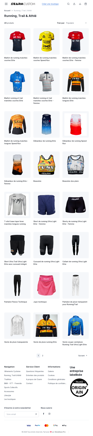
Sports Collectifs (11, 387)
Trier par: (61, 23)
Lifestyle (7, 395)
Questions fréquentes (35, 371)
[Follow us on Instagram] (49, 413)
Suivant (82, 356)
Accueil (7, 10)
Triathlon (7, 379)
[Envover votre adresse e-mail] (36, 414)
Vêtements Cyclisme (12, 371)
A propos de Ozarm (34, 379)
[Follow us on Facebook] (43, 413)
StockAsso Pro (60, 432)
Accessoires (9, 391)
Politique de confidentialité (57, 383)
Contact (29, 383)
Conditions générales (56, 379)
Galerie (51, 371)
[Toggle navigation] (6, 4)
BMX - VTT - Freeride (13, 383)
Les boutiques (10, 399)
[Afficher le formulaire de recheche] (68, 4)
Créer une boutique (50, 4)
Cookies (51, 375)
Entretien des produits (35, 375)
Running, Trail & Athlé (12, 375)
